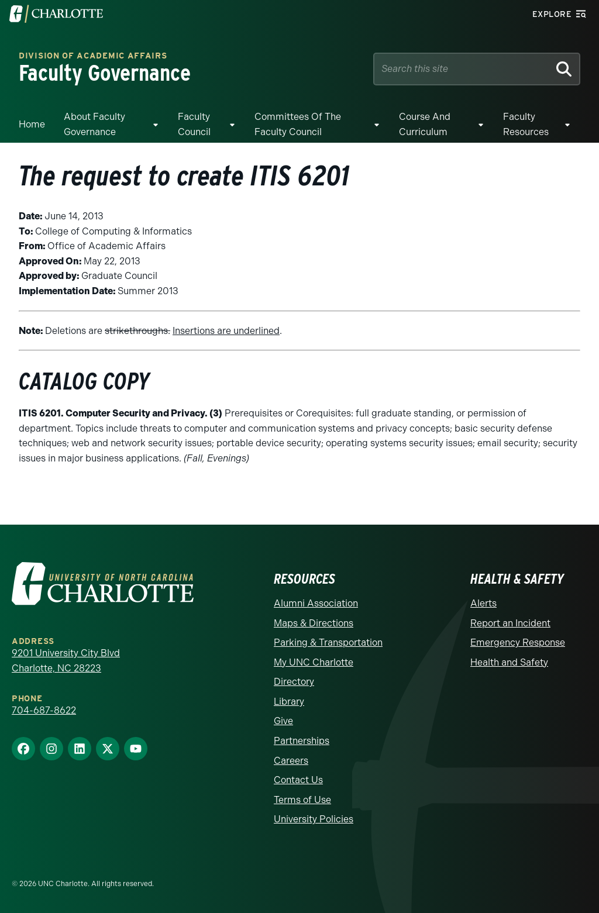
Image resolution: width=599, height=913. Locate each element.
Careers (291, 760)
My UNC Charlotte (313, 662)
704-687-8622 (44, 710)
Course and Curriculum (424, 124)
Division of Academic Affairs (93, 55)
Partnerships (301, 740)
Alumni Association (316, 603)
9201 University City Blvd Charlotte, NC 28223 (66, 660)
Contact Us (298, 779)
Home (32, 124)
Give (283, 720)
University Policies (313, 819)
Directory (294, 681)
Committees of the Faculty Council (297, 124)
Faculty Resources (526, 124)
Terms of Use (302, 799)
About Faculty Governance (94, 124)
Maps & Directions (313, 623)
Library (289, 701)
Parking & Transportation (328, 642)
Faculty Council (194, 124)
